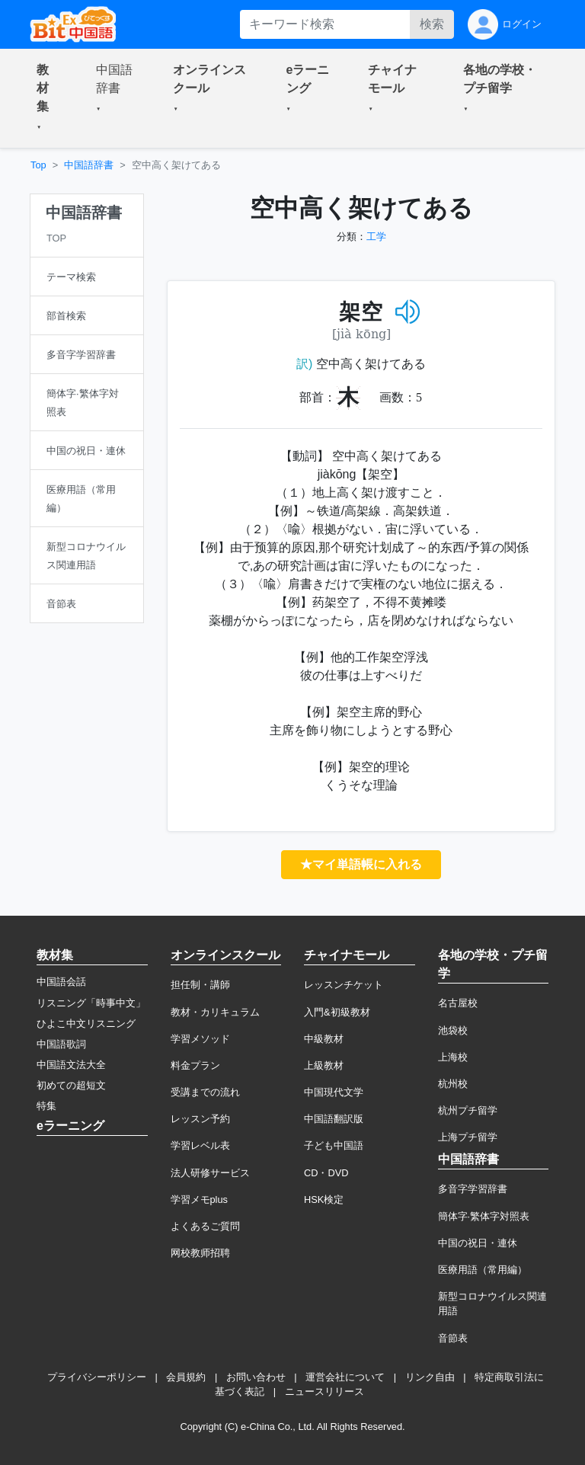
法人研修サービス (210, 1173)
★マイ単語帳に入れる (361, 864)
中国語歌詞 (61, 1044)
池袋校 (453, 1030)
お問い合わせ (256, 1377)
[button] (48, 98)
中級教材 (324, 1038)
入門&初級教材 (337, 1012)
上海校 (453, 1057)
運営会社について (345, 1377)
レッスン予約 (200, 1118)
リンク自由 (430, 1377)
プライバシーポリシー (96, 1377)
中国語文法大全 (71, 1064)
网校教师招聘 (200, 1253)
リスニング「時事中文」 (91, 1003)
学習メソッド (200, 1038)
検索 (432, 24)
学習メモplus (199, 1199)
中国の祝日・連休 (477, 1243)
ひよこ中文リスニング (86, 1023)
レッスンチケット (343, 984)
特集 (46, 1106)
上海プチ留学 (467, 1137)
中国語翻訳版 (333, 1118)
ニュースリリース (324, 1391)
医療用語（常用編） (482, 1269)
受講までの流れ (205, 1092)
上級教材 (324, 1065)
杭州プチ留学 (467, 1110)
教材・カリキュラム (215, 1012)
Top (38, 165)
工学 (376, 236)
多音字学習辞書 (472, 1189)
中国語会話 (61, 981)
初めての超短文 (71, 1085)
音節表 (453, 1338)
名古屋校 (458, 1003)
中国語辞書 (88, 165)
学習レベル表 (200, 1145)
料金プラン (195, 1065)
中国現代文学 (333, 1092)
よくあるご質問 (205, 1226)
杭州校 (453, 1083)
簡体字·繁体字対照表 (484, 1216)
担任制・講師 (200, 984)
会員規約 (186, 1377)
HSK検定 (324, 1199)
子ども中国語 (333, 1145)
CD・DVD (326, 1173)
